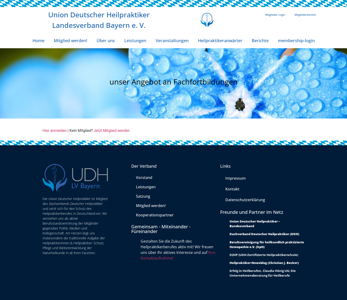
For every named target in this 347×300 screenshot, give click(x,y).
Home (38, 40)
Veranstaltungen (172, 40)
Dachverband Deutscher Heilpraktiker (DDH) (264, 234)
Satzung (143, 196)
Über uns (106, 40)
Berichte (260, 40)
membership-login (296, 40)
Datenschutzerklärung (245, 199)
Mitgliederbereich (305, 14)
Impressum (235, 178)
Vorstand (144, 177)
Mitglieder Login (275, 14)
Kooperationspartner (155, 215)
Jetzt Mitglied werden (112, 130)
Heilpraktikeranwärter (220, 40)
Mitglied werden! (70, 40)
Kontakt (232, 189)
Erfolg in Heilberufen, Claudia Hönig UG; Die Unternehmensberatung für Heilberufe (263, 273)
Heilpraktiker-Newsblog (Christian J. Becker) (264, 263)
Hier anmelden (55, 130)
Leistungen (135, 40)
